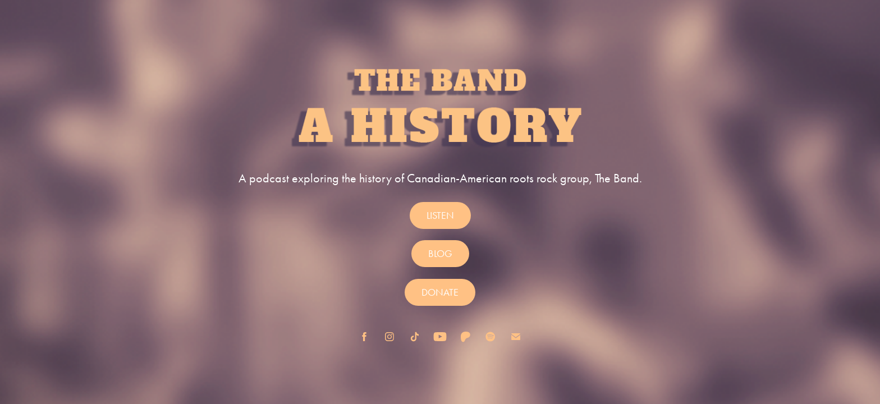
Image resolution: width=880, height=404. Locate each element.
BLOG (440, 253)
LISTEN (440, 215)
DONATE (440, 292)
